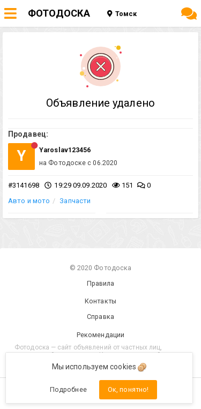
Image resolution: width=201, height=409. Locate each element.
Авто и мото (29, 201)
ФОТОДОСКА (59, 13)
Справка (100, 317)
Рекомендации (100, 335)
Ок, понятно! (128, 389)
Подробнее (68, 389)
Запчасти (75, 201)
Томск (122, 14)
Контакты (100, 301)
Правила (101, 283)
